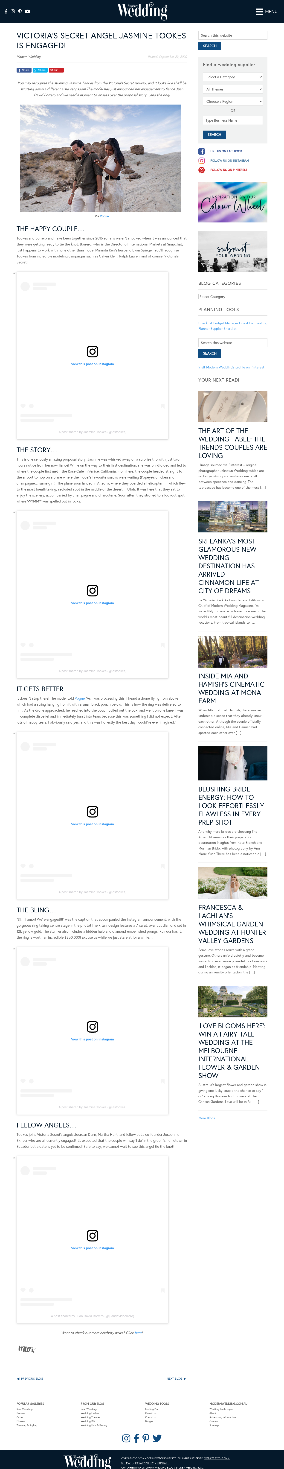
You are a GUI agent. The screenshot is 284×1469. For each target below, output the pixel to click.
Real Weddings (25, 1402)
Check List (150, 1410)
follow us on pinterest (228, 163)
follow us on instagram (229, 154)
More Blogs (206, 1111)
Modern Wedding (87, 1456)
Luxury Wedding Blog (159, 1461)
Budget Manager (225, 316)
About (212, 1406)
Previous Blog (32, 1372)
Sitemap (214, 1418)
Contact (213, 1414)
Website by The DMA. (217, 1452)
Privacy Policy (144, 1456)
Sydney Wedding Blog (190, 1461)
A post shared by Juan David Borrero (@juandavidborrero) (92, 1309)
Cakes (20, 1410)
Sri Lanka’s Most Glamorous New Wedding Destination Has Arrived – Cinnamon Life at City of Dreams (228, 559)
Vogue (104, 210)
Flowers (21, 1414)
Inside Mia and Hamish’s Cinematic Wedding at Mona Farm (231, 681)
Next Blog (174, 1372)
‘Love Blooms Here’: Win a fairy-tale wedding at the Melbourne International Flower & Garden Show (232, 1044)
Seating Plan (152, 1402)
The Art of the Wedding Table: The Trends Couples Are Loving (232, 436)
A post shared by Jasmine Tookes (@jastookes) (93, 425)
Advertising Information (222, 1410)
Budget (149, 1414)
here (138, 1326)
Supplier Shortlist (224, 322)
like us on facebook (226, 144)
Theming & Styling (27, 1418)
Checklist (205, 316)
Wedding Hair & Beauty (94, 1418)
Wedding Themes (90, 1410)
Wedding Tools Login (221, 1402)
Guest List (247, 316)
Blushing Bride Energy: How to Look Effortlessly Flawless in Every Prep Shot (231, 799)
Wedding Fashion (90, 1406)
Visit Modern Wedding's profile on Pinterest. (231, 361)
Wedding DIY (88, 1414)
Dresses (21, 1406)
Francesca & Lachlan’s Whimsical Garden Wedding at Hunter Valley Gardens (232, 917)
